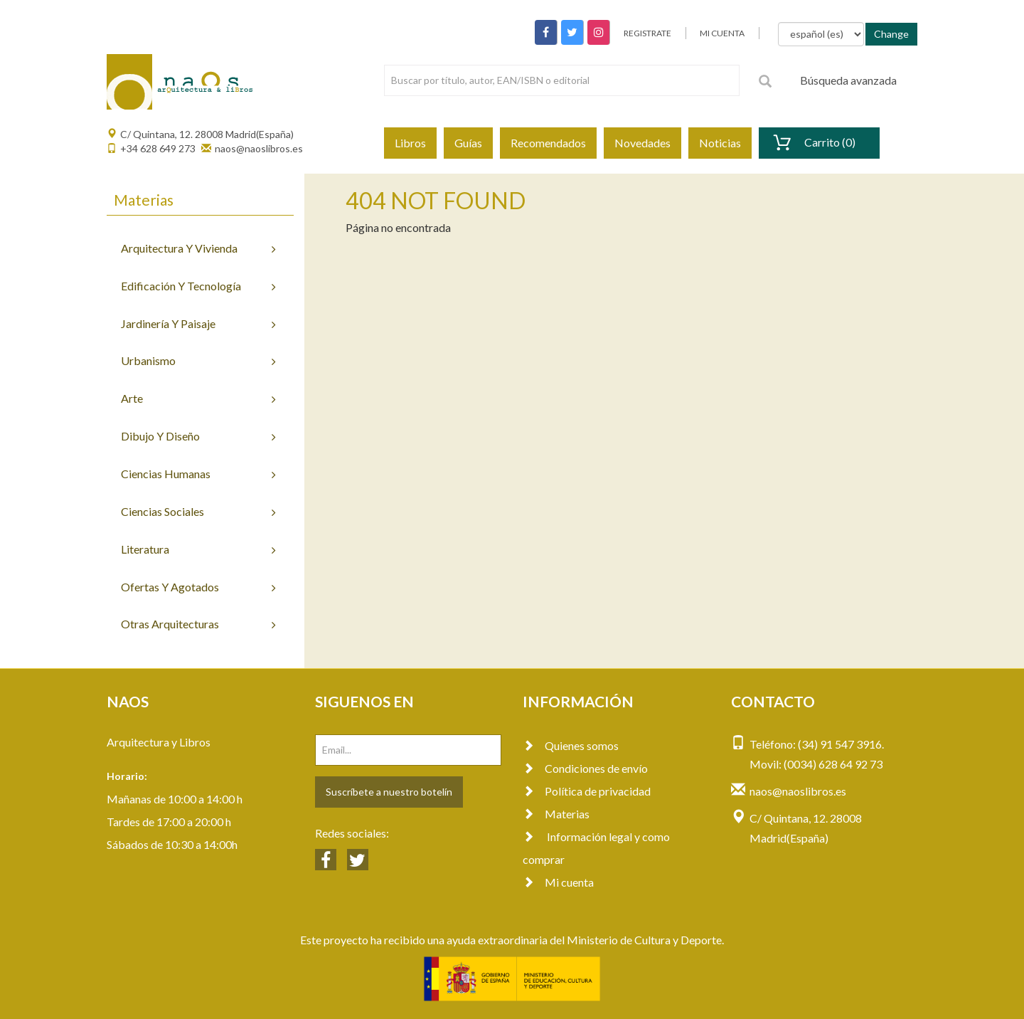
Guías (468, 142)
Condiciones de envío (585, 768)
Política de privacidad (587, 791)
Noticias (720, 142)
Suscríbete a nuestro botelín (389, 792)
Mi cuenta (558, 882)
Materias (556, 813)
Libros (410, 142)
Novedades (642, 142)
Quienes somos (571, 745)
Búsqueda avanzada (848, 80)
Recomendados (548, 142)
